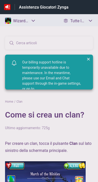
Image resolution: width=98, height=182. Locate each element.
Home (9, 101)
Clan (19, 101)
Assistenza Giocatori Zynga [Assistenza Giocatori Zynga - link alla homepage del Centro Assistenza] (43, 7)
